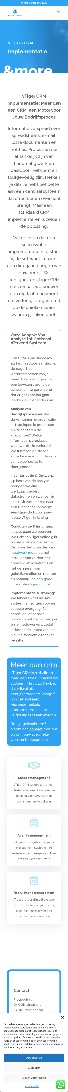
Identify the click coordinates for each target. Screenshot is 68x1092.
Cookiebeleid (32, 1086)
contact (36, 729)
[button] (62, 1017)
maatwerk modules (26, 552)
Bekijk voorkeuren (34, 1077)
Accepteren (34, 1057)
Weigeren (34, 1067)
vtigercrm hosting (42, 584)
